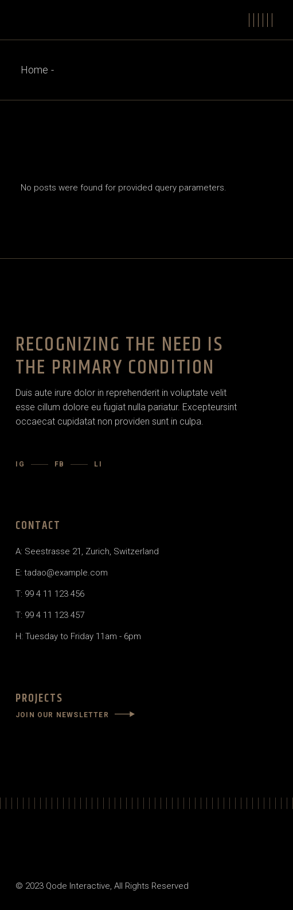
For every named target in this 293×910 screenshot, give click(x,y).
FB (59, 464)
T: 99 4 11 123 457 (49, 615)
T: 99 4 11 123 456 (49, 594)
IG (20, 464)
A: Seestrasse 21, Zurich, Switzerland (87, 551)
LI (98, 464)
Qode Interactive (78, 886)
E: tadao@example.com (61, 572)
